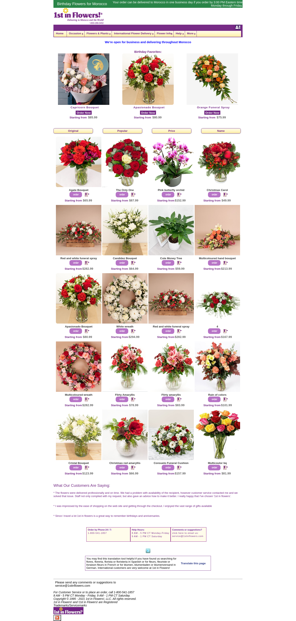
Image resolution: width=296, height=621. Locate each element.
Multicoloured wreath (78, 394)
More (190, 33)
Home (60, 33)
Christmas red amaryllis (124, 463)
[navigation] (148, 33)
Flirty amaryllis (171, 394)
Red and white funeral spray (78, 258)
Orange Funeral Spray (213, 107)
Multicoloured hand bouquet (217, 258)
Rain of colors (217, 394)
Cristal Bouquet (78, 463)
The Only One (125, 190)
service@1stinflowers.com (187, 536)
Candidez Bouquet (125, 258)
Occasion (75, 33)
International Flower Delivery (132, 33)
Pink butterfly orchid (171, 190)
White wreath (124, 326)
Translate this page (193, 563)
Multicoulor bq (217, 463)
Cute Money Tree (171, 258)
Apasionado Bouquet (149, 107)
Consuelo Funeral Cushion (171, 463)
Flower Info (164, 33)
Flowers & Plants (98, 33)
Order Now (84, 112)
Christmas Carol (217, 190)
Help (179, 33)
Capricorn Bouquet (85, 107)
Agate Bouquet (78, 190)
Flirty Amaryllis (125, 394)
